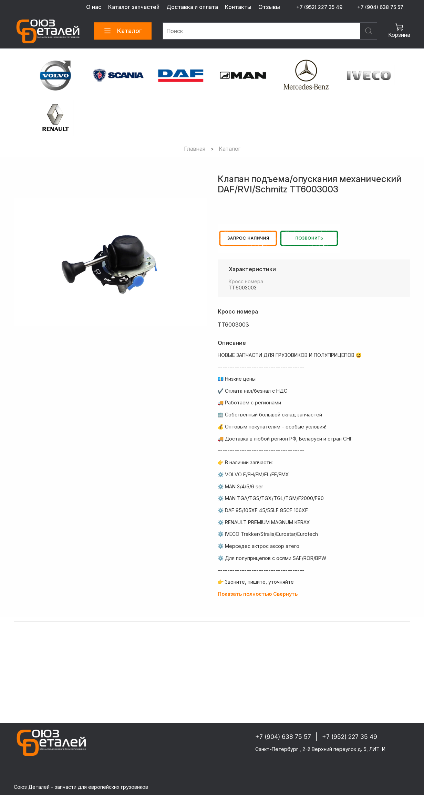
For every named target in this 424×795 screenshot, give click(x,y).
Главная (194, 148)
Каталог (122, 31)
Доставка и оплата (192, 6)
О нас (93, 6)
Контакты (238, 6)
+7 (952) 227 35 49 (319, 7)
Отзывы (269, 6)
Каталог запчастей (133, 6)
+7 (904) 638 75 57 (380, 7)
